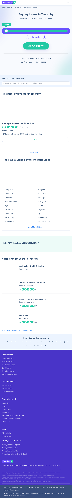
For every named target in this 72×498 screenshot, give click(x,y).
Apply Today (36, 45)
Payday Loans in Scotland (11, 448)
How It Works (6, 409)
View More (36, 152)
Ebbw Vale (9, 213)
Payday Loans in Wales (10, 451)
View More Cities (36, 227)
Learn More (35, 140)
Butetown (42, 205)
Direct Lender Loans (9, 374)
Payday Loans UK (7, 8)
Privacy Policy (7, 433)
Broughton (42, 201)
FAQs (4, 406)
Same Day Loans (8, 371)
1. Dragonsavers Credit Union (18, 123)
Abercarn (42, 193)
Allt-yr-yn (41, 197)
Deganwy (41, 209)
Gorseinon (42, 217)
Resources (5, 412)
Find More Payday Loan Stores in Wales (19, 330)
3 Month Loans (7, 385)
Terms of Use (7, 436)
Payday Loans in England (11, 445)
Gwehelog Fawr (44, 221)
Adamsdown (10, 197)
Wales (17, 8)
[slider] (6, 31)
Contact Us (6, 422)
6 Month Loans (7, 389)
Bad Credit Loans (8, 362)
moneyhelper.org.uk (11, 490)
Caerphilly (9, 189)
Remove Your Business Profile (13, 415)
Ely (39, 213)
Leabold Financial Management (32, 299)
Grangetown (10, 221)
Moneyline (23, 315)
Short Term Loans (8, 365)
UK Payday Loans (8, 359)
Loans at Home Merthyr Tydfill (32, 282)
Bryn (6, 205)
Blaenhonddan (11, 201)
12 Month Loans (8, 392)
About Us (5, 403)
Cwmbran (9, 209)
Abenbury (9, 193)
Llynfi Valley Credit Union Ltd (31, 266)
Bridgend (41, 189)
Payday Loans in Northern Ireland (14, 454)
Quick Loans (6, 368)
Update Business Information (12, 418)
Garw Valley (9, 217)
